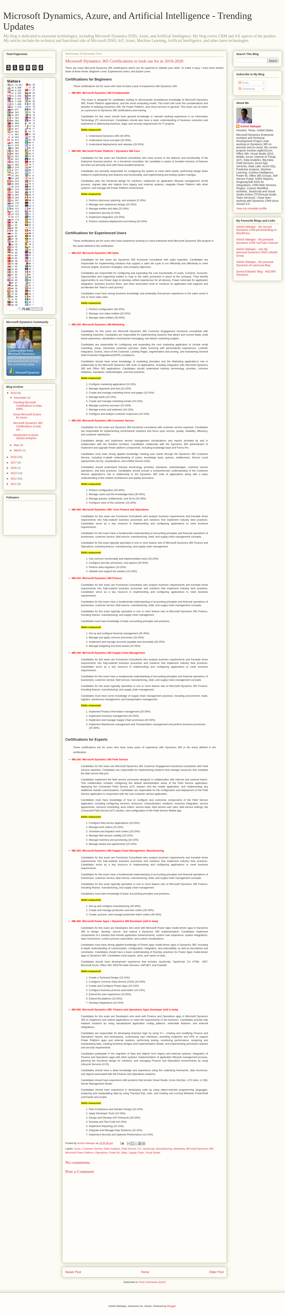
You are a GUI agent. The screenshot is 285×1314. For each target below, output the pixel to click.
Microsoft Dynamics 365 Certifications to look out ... (27, 426)
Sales (124, 1152)
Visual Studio (152, 1152)
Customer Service (92, 1148)
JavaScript (148, 1148)
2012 (14, 478)
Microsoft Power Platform (79, 1152)
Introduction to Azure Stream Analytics (25, 436)
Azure (77, 1148)
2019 (14, 393)
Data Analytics (112, 1148)
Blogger (171, 1306)
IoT (139, 1148)
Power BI (114, 1152)
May (17, 445)
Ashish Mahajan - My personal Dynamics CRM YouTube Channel (257, 241)
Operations (101, 1152)
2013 (14, 473)
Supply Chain (136, 1152)
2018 (14, 457)
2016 (14, 467)
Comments (247, 88)
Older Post (216, 1272)
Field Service (128, 1148)
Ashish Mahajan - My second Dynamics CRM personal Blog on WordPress (256, 230)
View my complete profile (251, 208)
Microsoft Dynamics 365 (199, 1148)
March (18, 450)
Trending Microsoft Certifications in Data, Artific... (27, 406)
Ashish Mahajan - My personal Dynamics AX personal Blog (254, 263)
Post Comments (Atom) (152, 1282)
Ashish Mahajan (250, 126)
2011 (14, 483)
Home (145, 1272)
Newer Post (73, 1272)
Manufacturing (164, 1148)
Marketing (179, 1148)
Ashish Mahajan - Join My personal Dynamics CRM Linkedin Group (257, 252)
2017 (14, 462)
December (20, 397)
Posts (244, 82)
